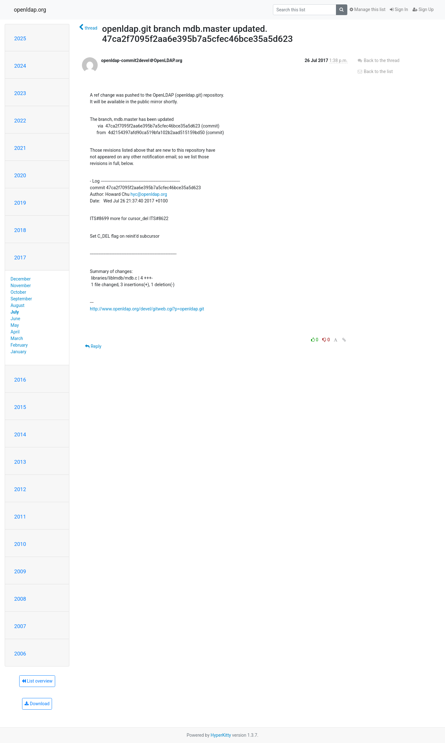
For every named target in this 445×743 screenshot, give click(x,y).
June (15, 318)
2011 (20, 516)
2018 (20, 230)
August (18, 305)
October (18, 292)
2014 (20, 434)
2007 (20, 626)
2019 (20, 203)
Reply (93, 346)
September (21, 298)
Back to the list (375, 71)
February (19, 345)
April (15, 331)
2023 (20, 93)
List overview (37, 680)
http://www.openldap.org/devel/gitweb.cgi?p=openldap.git (147, 308)
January (18, 351)
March (17, 338)
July (15, 312)
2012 (20, 489)
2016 (20, 380)
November (21, 285)
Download (37, 703)
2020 (20, 175)
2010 (20, 544)
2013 (20, 462)
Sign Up (423, 9)
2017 (20, 257)
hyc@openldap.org (148, 194)
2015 (20, 407)
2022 (20, 120)
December (21, 278)
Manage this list (367, 9)
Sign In (399, 9)
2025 (20, 38)
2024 (20, 66)
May (15, 325)
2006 (20, 653)
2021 (20, 148)
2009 (20, 571)
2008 (20, 599)
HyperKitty (221, 735)
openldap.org (30, 10)
